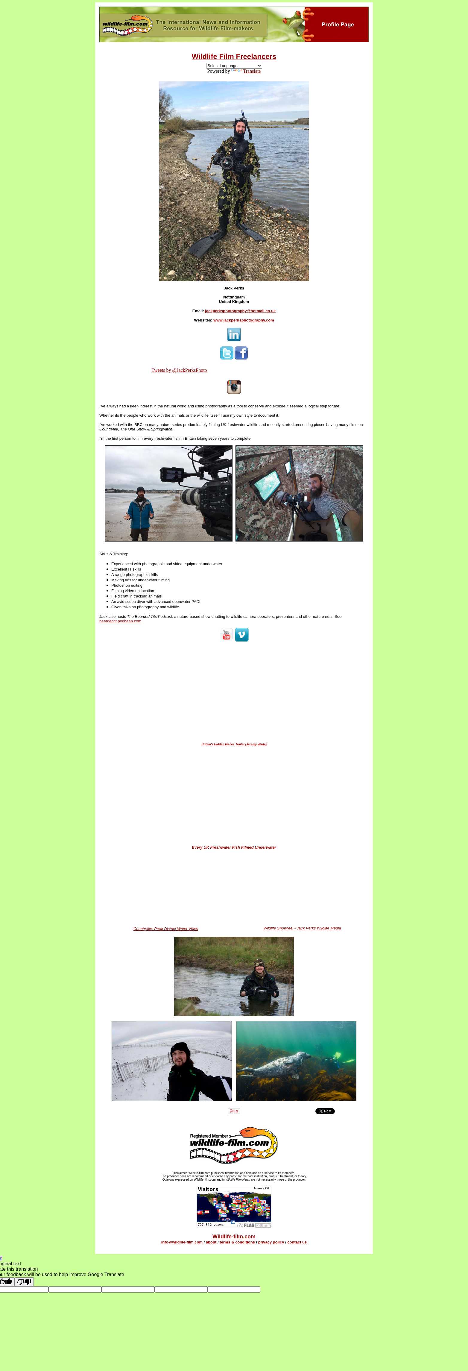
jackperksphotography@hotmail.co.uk (240, 311)
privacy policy (270, 1242)
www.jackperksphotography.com (243, 320)
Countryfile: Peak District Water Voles (165, 928)
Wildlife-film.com (234, 1237)
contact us (297, 1242)
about (211, 1242)
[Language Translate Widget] (234, 66)
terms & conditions (237, 1242)
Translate (246, 71)
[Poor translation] (24, 1281)
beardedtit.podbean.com (120, 621)
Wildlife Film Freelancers (234, 56)
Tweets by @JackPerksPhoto (179, 370)
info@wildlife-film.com (182, 1242)
